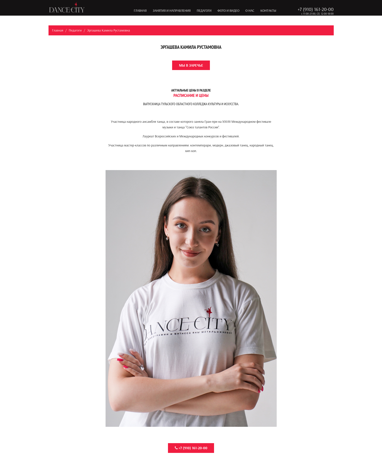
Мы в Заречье (191, 65)
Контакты (268, 10)
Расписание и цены (191, 95)
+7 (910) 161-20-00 (315, 9)
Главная (140, 10)
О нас (249, 10)
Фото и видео (228, 10)
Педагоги (204, 10)
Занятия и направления (172, 10)
